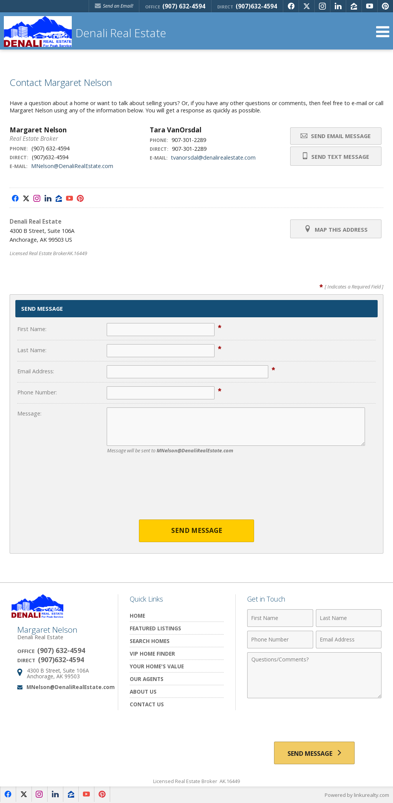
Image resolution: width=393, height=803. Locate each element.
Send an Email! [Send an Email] (114, 6)
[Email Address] (348, 639)
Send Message (196, 530)
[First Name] (280, 618)
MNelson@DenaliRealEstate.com (72, 166)
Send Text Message (335, 156)
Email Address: (35, 371)
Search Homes (150, 641)
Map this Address (336, 229)
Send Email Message (336, 136)
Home (137, 615)
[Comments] (314, 675)
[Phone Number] (280, 639)
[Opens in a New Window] (291, 6)
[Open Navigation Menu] (382, 32)
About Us (143, 691)
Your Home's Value (157, 666)
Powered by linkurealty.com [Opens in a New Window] (357, 795)
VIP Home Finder (152, 653)
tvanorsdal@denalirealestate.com (213, 157)
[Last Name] (348, 618)
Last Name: (31, 350)
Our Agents (146, 679)
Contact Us (147, 704)
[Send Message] (314, 753)
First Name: (31, 329)
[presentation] (196, 491)
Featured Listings (155, 628)
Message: (29, 413)
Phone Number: (37, 392)
